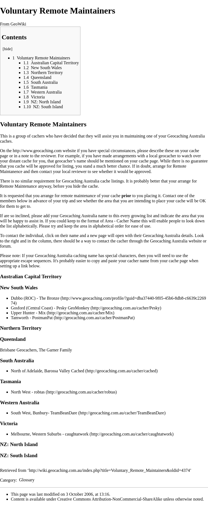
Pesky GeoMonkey (72, 308)
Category (8, 480)
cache (105, 181)
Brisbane (7, 350)
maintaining (135, 136)
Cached (77, 371)
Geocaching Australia (186, 136)
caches (6, 141)
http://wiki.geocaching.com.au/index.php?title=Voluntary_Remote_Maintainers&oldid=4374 (109, 470)
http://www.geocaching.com (37, 150)
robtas (39, 392)
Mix (42, 312)
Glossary (26, 480)
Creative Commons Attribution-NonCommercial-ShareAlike (109, 499)
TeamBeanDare (63, 413)
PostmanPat (42, 317)
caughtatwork (77, 434)
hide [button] (7, 49)
